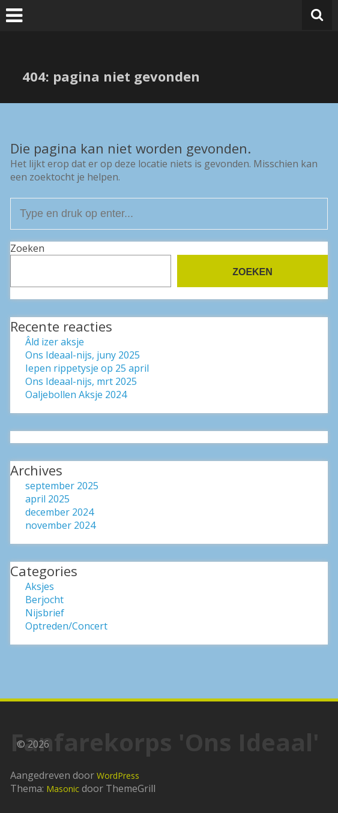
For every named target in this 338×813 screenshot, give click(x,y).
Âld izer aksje (54, 341)
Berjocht (44, 599)
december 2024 (59, 512)
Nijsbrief (44, 612)
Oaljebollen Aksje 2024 (76, 394)
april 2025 (47, 498)
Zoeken (27, 248)
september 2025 (61, 485)
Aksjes (39, 586)
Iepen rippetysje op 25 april (87, 368)
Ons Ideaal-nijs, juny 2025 (82, 355)
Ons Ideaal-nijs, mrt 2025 (81, 381)
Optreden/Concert (66, 626)
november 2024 (60, 525)
